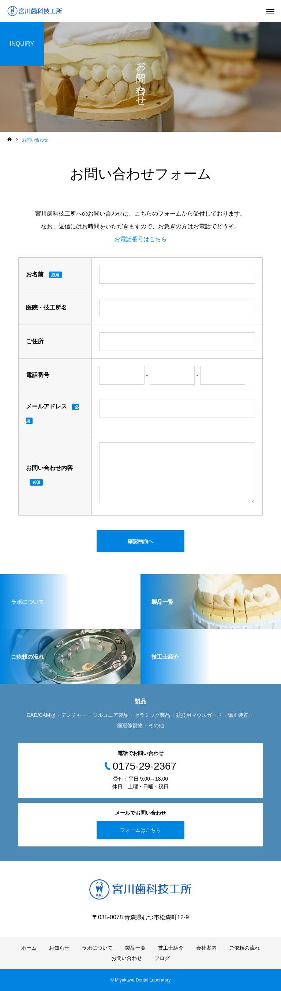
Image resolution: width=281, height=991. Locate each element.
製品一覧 (135, 948)
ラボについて (97, 948)
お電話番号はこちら (140, 239)
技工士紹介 (171, 948)
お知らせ (59, 948)
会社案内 (206, 948)
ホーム (29, 948)
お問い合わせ (126, 958)
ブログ (162, 958)
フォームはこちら (140, 830)
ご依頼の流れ (244, 948)
